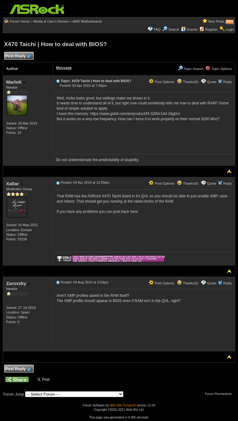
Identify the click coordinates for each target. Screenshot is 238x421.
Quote (211, 82)
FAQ (157, 29)
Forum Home (20, 21)
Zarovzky (18, 283)
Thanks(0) (187, 82)
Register (211, 29)
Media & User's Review (50, 21)
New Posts (216, 21)
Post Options (161, 82)
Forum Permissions (220, 394)
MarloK (15, 82)
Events (189, 29)
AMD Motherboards (87, 21)
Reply (227, 82)
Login (230, 29)
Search (173, 29)
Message (64, 68)
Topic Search (190, 69)
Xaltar (14, 183)
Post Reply (18, 56)
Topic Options (218, 69)
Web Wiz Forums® (123, 405)
